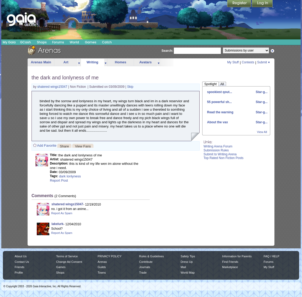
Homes (120, 62)
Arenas (102, 261)
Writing (92, 62)
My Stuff (233, 62)
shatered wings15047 (52, 87)
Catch (107, 42)
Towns (102, 272)
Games (90, 42)
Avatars (145, 62)
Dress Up (187, 261)
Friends (19, 267)
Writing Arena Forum (218, 146)
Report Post (59, 180)
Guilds (102, 267)
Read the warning (220, 112)
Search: (167, 51)
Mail (183, 267)
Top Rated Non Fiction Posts (223, 158)
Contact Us (22, 261)
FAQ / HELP (271, 256)
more (79, 62)
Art (66, 62)
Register (239, 4)
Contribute (146, 261)
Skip (130, 87)
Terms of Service (67, 256)
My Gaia (9, 42)
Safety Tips (188, 256)
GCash (25, 42)
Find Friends (230, 261)
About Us (21, 256)
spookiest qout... (219, 92)
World (74, 42)
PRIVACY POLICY (110, 256)
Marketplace (230, 267)
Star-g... (261, 92)
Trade (143, 272)
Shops (41, 42)
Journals (144, 267)
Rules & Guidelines (151, 256)
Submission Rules (216, 150)
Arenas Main (41, 62)
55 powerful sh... (219, 102)
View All (262, 132)
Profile (19, 272)
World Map (188, 272)
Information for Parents (237, 256)
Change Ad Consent (69, 261)
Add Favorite (46, 145)
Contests (248, 62)
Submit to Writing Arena (220, 154)
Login (262, 4)
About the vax (217, 122)
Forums (58, 42)
